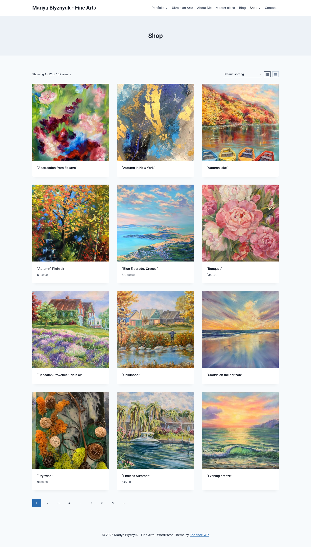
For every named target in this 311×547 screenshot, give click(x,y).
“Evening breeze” (219, 476)
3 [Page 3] (59, 503)
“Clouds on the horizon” (224, 375)
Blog (242, 8)
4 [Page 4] (69, 503)
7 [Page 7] (91, 503)
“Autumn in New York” (138, 168)
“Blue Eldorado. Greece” (140, 269)
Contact (270, 8)
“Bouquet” (214, 269)
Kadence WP (199, 535)
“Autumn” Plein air (50, 269)
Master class (225, 8)
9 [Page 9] (113, 503)
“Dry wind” (45, 476)
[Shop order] (242, 74)
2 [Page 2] (48, 503)
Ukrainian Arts (182, 8)
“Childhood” (131, 375)
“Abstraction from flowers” (57, 168)
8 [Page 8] (102, 503)
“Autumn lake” (217, 168)
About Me (204, 8)
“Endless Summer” (136, 476)
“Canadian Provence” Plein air (59, 375)
